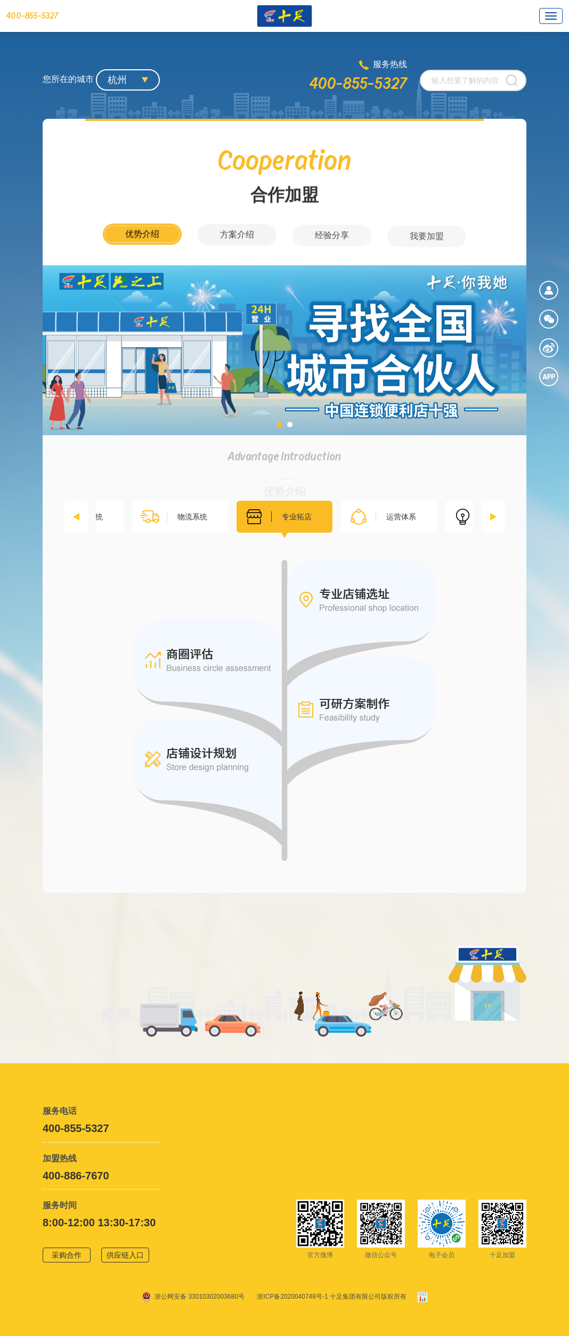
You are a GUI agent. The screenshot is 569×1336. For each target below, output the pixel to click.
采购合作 (67, 1255)
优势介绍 (142, 242)
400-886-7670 (76, 1176)
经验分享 (332, 247)
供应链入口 (125, 1255)
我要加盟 (427, 250)
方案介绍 (237, 244)
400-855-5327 (358, 84)
